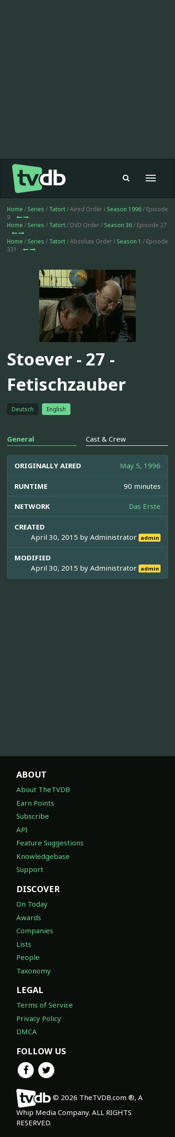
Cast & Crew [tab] (106, 438)
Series (36, 209)
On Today (32, 903)
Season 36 (118, 225)
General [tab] (20, 438)
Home (15, 209)
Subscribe (32, 816)
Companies (34, 930)
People (28, 957)
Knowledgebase (43, 856)
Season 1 (129, 241)
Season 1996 (124, 209)
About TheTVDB (43, 789)
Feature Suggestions (50, 842)
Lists (23, 944)
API (22, 829)
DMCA (26, 1031)
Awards (28, 917)
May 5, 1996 (140, 465)
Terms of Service (44, 1004)
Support (29, 869)
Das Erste (145, 506)
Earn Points (35, 803)
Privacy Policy (38, 1018)
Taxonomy (33, 970)
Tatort (57, 209)
